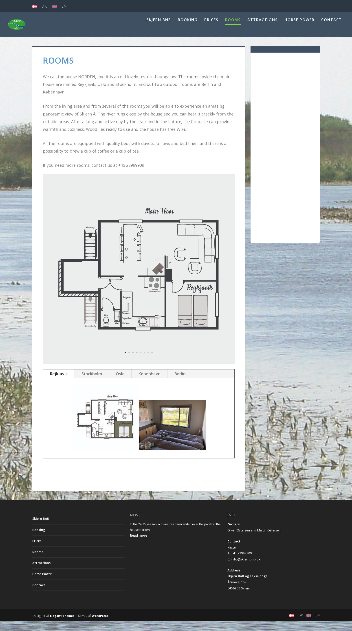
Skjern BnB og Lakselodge (247, 586)
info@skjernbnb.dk (245, 569)
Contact (331, 30)
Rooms (233, 30)
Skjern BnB (159, 30)
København (149, 383)
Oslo (120, 383)
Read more (138, 545)
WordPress (100, 625)
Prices (211, 30)
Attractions (262, 30)
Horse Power (299, 30)
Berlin (180, 383)
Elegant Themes (62, 625)
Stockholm (91, 383)
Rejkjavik (59, 383)
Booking (188, 30)
